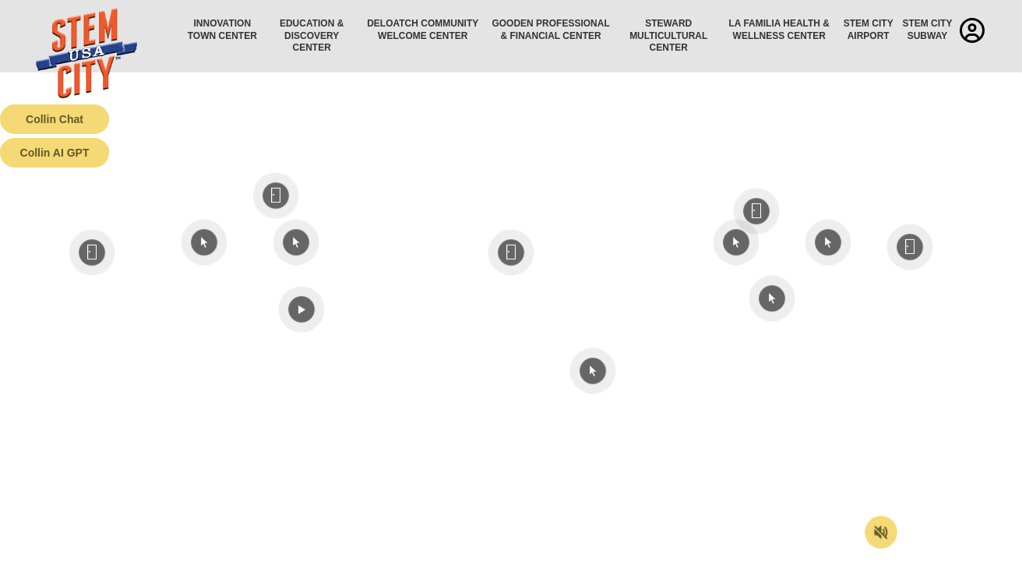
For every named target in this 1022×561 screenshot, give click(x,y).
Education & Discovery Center (312, 35)
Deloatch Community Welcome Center (422, 29)
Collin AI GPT (55, 152)
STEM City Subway (927, 29)
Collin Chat (54, 119)
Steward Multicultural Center (668, 35)
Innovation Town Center (222, 29)
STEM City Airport (868, 29)
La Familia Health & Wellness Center (779, 29)
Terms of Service (88, 549)
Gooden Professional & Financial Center (550, 29)
